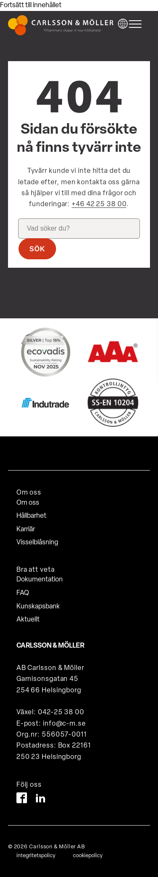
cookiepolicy (87, 855)
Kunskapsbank (38, 606)
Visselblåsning (37, 542)
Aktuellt (28, 619)
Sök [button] (37, 249)
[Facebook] (21, 799)
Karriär (25, 529)
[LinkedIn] (40, 799)
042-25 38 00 (61, 712)
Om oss (27, 503)
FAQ (22, 593)
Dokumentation (39, 579)
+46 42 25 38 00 (99, 204)
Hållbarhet (31, 516)
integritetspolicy (35, 855)
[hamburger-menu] (137, 24)
